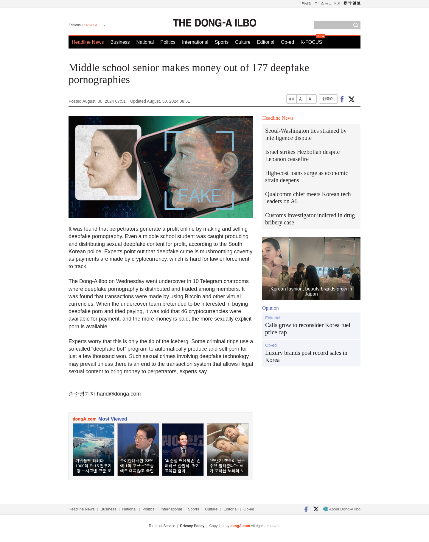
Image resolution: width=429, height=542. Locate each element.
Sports (222, 42)
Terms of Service (162, 526)
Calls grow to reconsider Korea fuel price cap (307, 328)
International (195, 42)
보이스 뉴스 (323, 3)
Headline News (88, 42)
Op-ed (287, 42)
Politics (167, 42)
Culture (243, 42)
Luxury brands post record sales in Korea (306, 356)
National (145, 42)
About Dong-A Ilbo (341, 509)
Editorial (265, 42)
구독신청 (305, 3)
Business (120, 42)
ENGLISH (91, 25)
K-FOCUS (311, 42)
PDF (337, 3)
